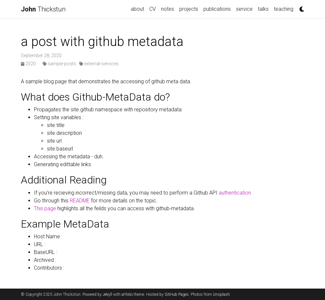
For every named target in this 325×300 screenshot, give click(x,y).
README (80, 200)
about (137, 9)
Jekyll (107, 294)
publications (217, 9)
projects (188, 9)
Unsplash (221, 294)
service (244, 9)
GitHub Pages (177, 294)
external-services (99, 63)
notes (167, 9)
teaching (283, 9)
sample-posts (59, 63)
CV (152, 9)
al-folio (127, 294)
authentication (234, 193)
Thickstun (43, 9)
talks (263, 9)
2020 (29, 63)
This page (45, 208)
